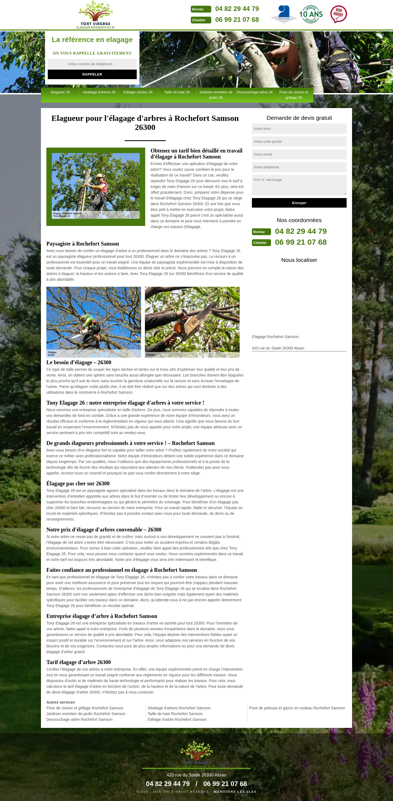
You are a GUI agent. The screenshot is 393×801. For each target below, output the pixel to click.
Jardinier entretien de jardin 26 (216, 95)
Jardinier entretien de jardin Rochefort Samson (86, 714)
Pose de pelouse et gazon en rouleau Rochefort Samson (297, 708)
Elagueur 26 (60, 92)
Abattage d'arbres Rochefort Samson (179, 708)
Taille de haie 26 (177, 92)
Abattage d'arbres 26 (99, 92)
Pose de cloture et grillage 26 (293, 95)
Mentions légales (235, 792)
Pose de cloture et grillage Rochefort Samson (84, 708)
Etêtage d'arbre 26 (138, 92)
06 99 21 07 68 (212, 19)
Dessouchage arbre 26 (255, 92)
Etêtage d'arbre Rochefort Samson (177, 719)
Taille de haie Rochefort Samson (175, 714)
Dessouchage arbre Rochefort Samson (79, 719)
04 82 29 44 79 (212, 8)
